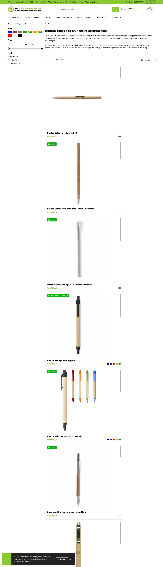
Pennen (28, 17)
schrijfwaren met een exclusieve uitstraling (89, 533)
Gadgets (79, 17)
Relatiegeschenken (14, 17)
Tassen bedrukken (90, 553)
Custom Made (116, 17)
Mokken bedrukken (91, 563)
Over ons (151, 2)
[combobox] (85, 9)
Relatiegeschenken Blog (129, 557)
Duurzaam (89, 17)
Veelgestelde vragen (54, 550)
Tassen (48, 17)
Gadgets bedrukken (91, 560)
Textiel (57, 17)
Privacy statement (127, 563)
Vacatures (124, 553)
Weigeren (70, 559)
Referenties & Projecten (129, 560)
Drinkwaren (38, 17)
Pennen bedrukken (36, 24)
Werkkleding (67, 17)
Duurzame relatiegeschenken (94, 557)
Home (10, 24)
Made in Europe (102, 17)
